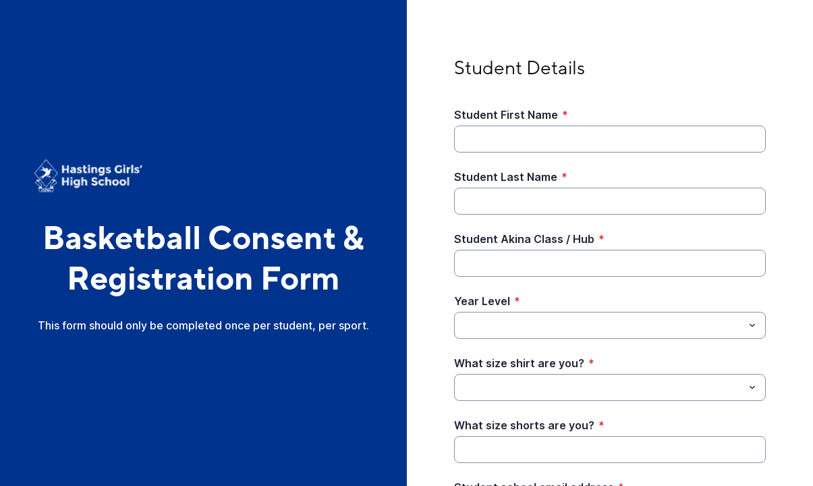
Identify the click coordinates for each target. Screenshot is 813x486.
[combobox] (610, 325)
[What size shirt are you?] (599, 387)
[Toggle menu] (752, 325)
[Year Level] (599, 325)
